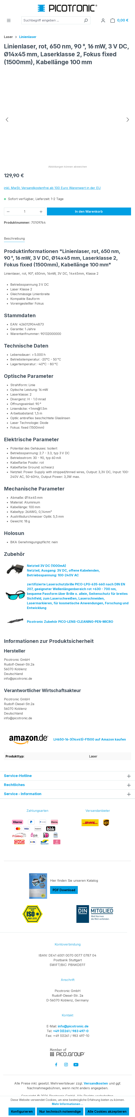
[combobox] (51, 20)
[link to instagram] (66, 1064)
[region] (67, 119)
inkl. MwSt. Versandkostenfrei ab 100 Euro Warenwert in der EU (52, 188)
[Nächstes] (128, 119)
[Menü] (8, 20)
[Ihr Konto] (103, 20)
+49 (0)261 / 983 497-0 (70, 1031)
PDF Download (64, 890)
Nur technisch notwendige (60, 1111)
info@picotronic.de (73, 1026)
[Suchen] (85, 20)
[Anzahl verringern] (8, 211)
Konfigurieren (22, 1111)
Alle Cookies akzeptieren (106, 1111)
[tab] (14, 238)
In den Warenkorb (89, 211)
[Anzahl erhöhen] (41, 211)
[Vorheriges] (7, 119)
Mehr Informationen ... (67, 1104)
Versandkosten (96, 1083)
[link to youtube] (75, 1064)
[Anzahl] (24, 211)
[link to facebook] (56, 1064)
